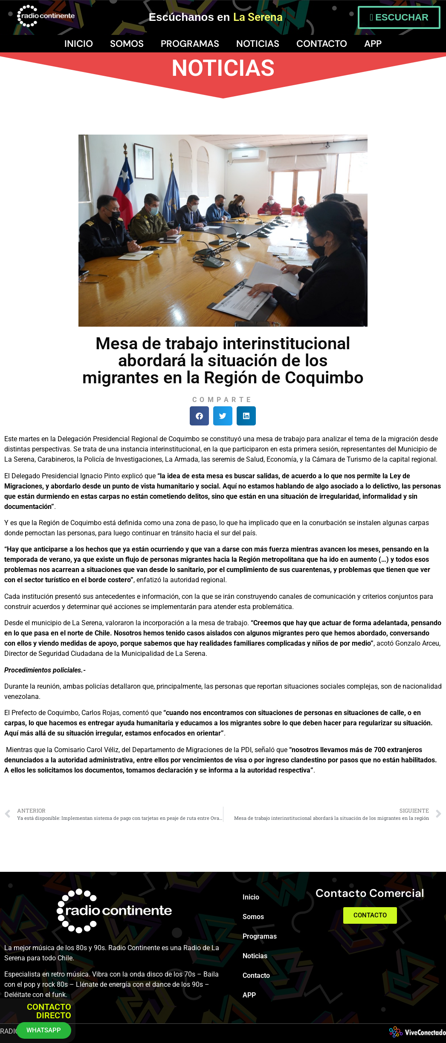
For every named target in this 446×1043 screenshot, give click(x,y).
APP (373, 43)
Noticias (257, 43)
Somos (127, 43)
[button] (199, 415)
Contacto (321, 43)
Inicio (78, 43)
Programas (190, 43)
